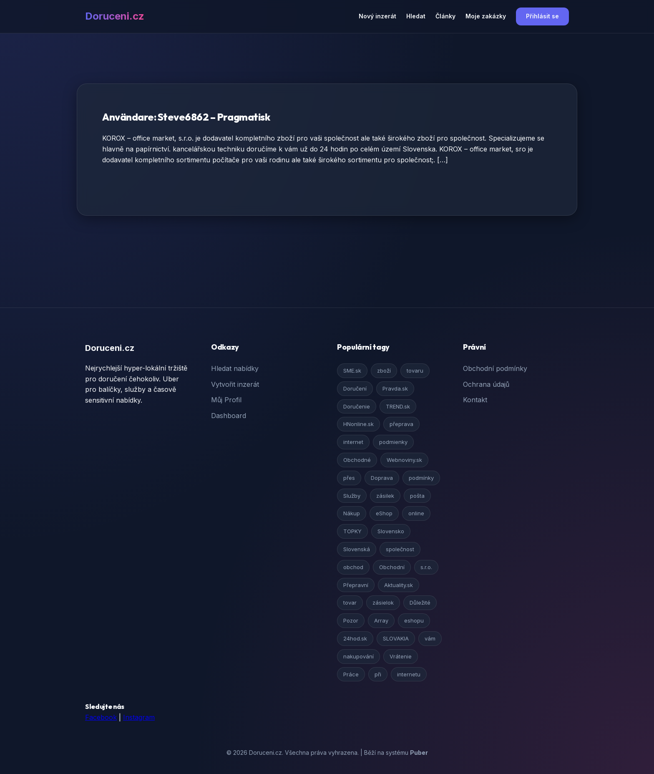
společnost (400, 549)
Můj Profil (226, 400)
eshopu (414, 620)
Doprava (382, 477)
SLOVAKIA (396, 638)
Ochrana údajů (486, 384)
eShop (384, 513)
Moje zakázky (485, 16)
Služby (351, 495)
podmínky (421, 477)
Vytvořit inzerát (235, 384)
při (378, 674)
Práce (351, 674)
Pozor (350, 620)
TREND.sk (398, 406)
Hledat (415, 16)
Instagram (139, 717)
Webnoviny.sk (404, 459)
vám (430, 638)
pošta (417, 495)
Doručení (355, 388)
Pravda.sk (395, 388)
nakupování (358, 656)
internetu (408, 674)
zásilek (385, 495)
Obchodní (392, 567)
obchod (353, 567)
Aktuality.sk (398, 585)
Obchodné (357, 459)
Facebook (101, 717)
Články (445, 16)
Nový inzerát (377, 16)
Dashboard (228, 415)
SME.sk (352, 370)
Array (381, 620)
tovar (350, 602)
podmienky (393, 442)
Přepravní (355, 585)
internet (353, 442)
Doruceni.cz (114, 16)
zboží (384, 370)
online (416, 513)
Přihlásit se (542, 16)
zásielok (383, 602)
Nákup (351, 513)
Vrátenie (401, 656)
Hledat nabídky (235, 368)
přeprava (401, 424)
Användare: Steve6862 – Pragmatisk (186, 117)
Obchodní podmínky (495, 368)
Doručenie (356, 406)
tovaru (415, 370)
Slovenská (356, 549)
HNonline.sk (358, 424)
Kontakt (475, 400)
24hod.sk (355, 638)
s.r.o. (426, 567)
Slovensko (390, 531)
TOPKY (352, 531)
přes (349, 477)
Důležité (420, 602)
